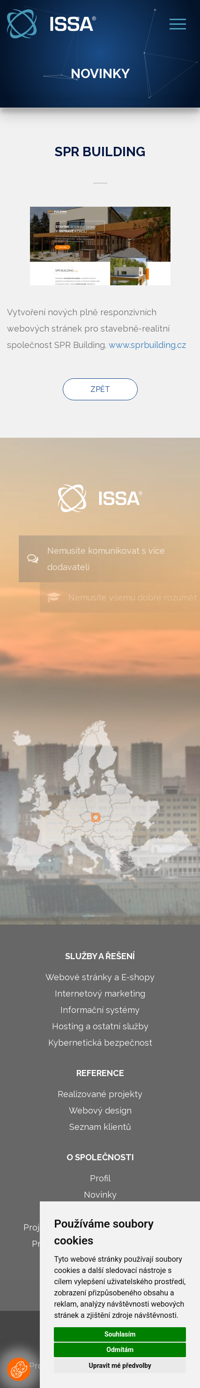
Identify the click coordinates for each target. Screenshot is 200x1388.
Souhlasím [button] (120, 1334)
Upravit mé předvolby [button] (120, 1365)
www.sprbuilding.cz (147, 345)
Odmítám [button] (119, 1349)
